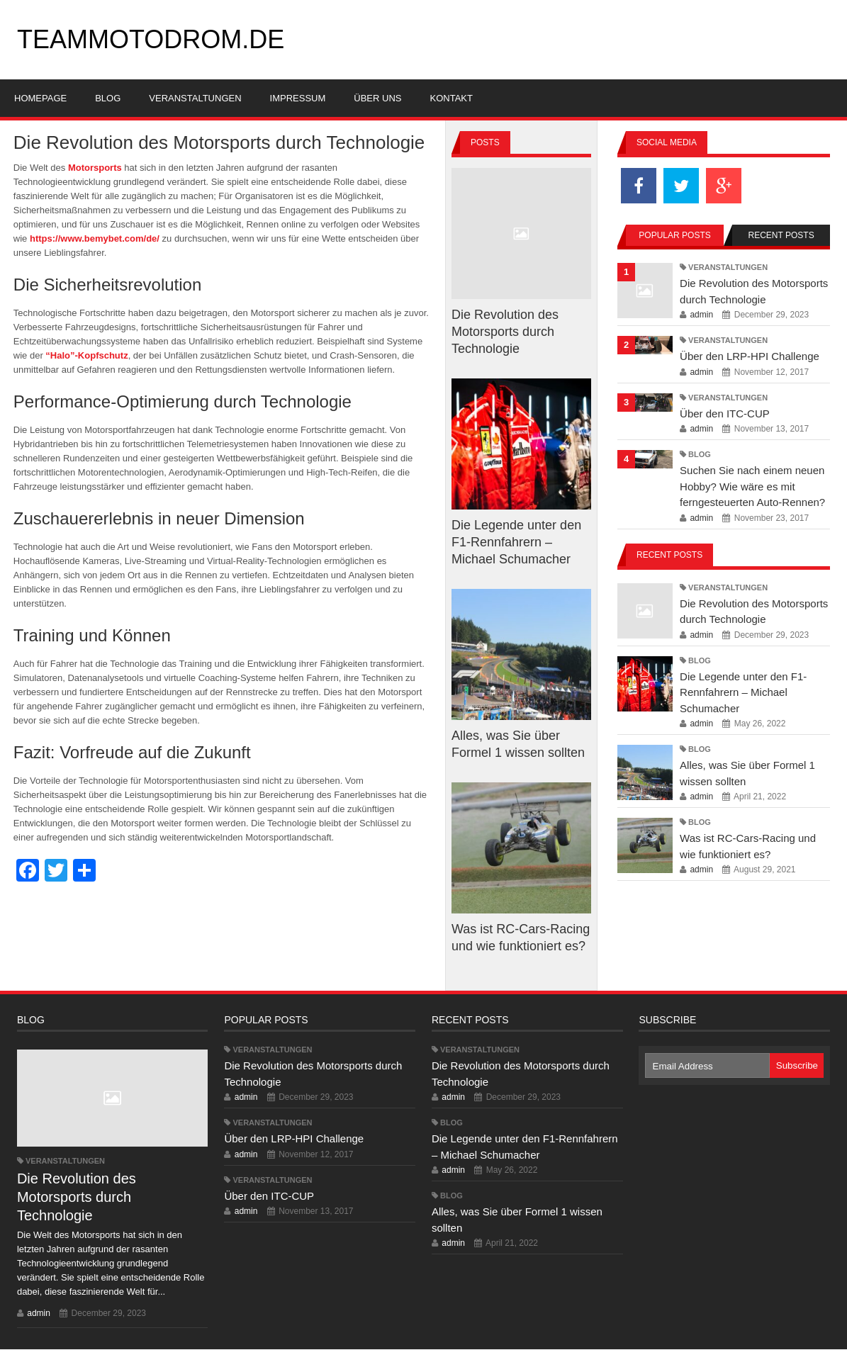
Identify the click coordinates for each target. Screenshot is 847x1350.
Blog (699, 454)
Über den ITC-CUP (725, 413)
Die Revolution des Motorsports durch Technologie (505, 332)
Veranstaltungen (728, 267)
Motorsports (95, 167)
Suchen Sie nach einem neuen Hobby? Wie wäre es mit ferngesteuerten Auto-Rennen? (752, 486)
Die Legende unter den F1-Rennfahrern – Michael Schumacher (516, 542)
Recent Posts (781, 235)
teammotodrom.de (150, 39)
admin (701, 315)
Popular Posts (674, 235)
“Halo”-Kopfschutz (86, 355)
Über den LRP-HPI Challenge (749, 356)
